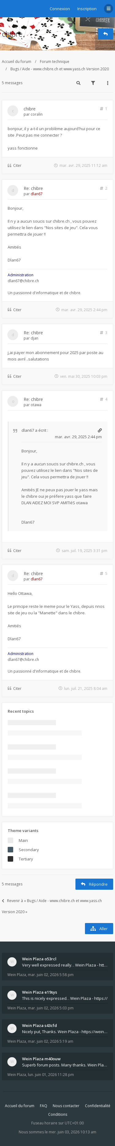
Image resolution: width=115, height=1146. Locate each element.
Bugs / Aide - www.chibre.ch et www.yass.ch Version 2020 (59, 69)
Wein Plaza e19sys (39, 992)
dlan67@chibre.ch (23, 280)
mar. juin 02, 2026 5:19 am (50, 1041)
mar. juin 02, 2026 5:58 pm (51, 974)
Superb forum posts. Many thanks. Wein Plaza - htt (65, 1065)
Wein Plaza (16, 974)
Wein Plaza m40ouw (41, 1058)
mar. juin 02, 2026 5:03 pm (51, 1008)
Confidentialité (97, 1105)
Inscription (87, 8)
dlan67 (37, 193)
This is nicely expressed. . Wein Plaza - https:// (65, 998)
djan (34, 338)
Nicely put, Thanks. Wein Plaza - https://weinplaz (65, 1031)
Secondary (29, 849)
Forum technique (54, 61)
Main (23, 840)
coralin (37, 114)
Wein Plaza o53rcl (39, 959)
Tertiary (26, 859)
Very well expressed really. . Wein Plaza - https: (65, 965)
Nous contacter (66, 1105)
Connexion (60, 8)
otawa (36, 404)
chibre (12, 34)
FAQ (43, 1105)
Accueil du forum (16, 61)
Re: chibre (33, 188)
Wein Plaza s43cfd (39, 1025)
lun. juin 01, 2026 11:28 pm (51, 1074)
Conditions (57, 1114)
